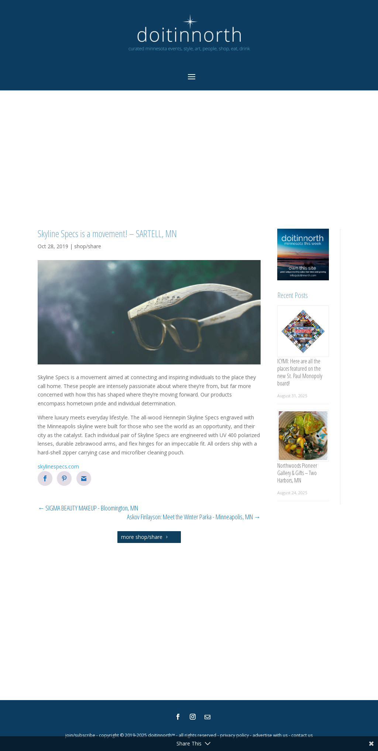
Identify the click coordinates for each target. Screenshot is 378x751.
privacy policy (234, 735)
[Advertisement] (189, 160)
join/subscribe (80, 735)
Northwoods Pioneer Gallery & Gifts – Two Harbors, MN (297, 472)
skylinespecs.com (58, 466)
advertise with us (270, 735)
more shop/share (141, 536)
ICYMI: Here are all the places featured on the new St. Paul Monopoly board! (299, 372)
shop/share (87, 246)
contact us (302, 735)
